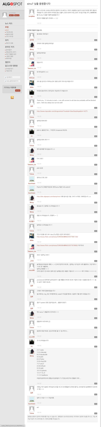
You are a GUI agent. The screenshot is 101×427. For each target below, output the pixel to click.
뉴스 (7, 30)
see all (18, 90)
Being (32, 49)
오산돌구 (31, 221)
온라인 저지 (9, 47)
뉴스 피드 (8, 23)
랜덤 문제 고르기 (11, 52)
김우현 (32, 40)
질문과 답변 (9, 34)
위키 (7, 40)
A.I (32, 97)
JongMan (32, 16)
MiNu (32, 87)
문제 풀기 (9, 50)
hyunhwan (31, 183)
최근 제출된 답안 (11, 54)
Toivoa (32, 59)
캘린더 (7, 62)
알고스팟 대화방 (11, 66)
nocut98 (31, 270)
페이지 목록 (9, 43)
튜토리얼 (8, 58)
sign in (11, 15)
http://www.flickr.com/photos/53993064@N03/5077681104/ (57, 236)
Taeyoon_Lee (32, 68)
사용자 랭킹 (9, 56)
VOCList (31, 78)
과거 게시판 (9, 36)
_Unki (32, 261)
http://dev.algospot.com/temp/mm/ (48, 196)
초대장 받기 (9, 68)
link (96, 40)
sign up (17, 15)
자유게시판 (9, 32)
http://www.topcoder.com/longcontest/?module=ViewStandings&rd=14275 (62, 111)
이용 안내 (9, 71)
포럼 (7, 27)
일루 (31, 106)
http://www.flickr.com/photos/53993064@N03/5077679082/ (57, 245)
